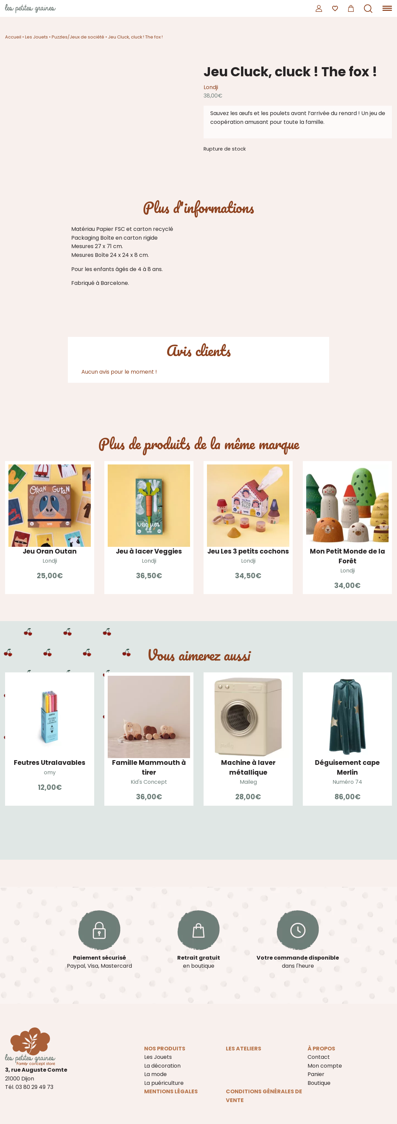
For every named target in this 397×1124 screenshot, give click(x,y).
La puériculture (164, 1083)
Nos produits (164, 1048)
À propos (321, 1048)
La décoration (162, 1066)
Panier (316, 1074)
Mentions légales (171, 1091)
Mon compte (325, 1066)
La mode (155, 1074)
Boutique (319, 1083)
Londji (211, 87)
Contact (319, 1057)
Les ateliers (243, 1048)
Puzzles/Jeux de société (78, 37)
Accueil (13, 37)
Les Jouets (36, 37)
